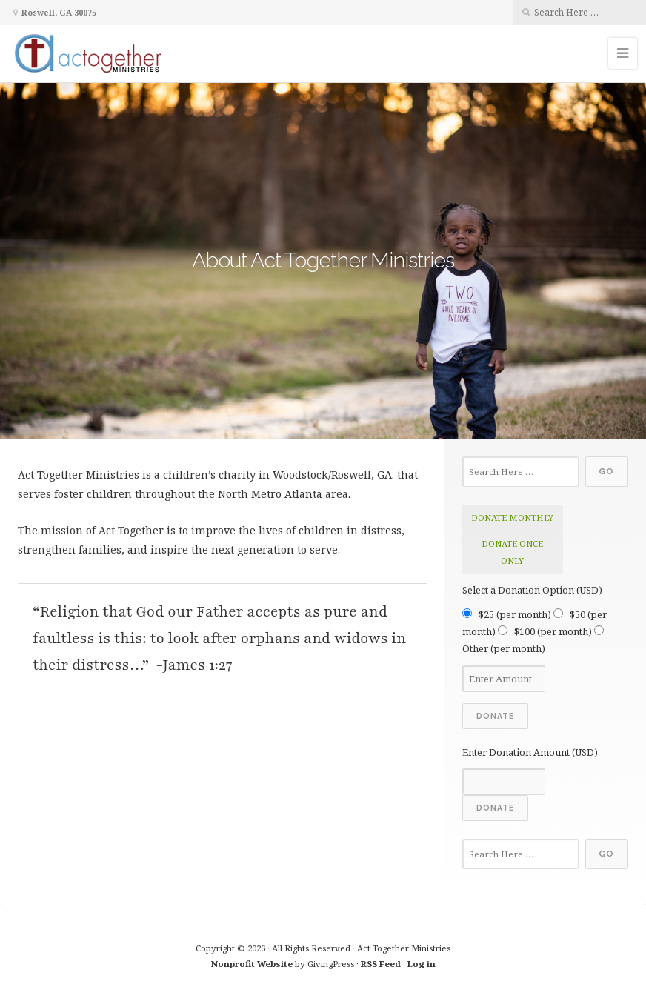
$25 (515, 614)
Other (503, 648)
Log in (421, 963)
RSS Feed (381, 963)
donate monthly (512, 517)
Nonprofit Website (252, 963)
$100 (553, 631)
